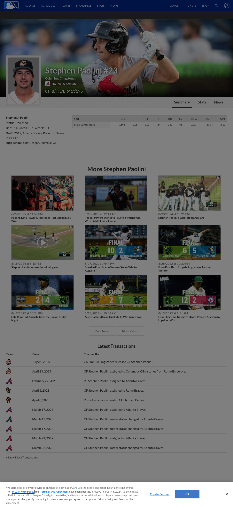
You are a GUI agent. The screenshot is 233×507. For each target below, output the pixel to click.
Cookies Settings (159, 494)
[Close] (226, 494)
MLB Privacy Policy (23, 491)
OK (187, 494)
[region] (116, 494)
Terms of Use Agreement (54, 491)
